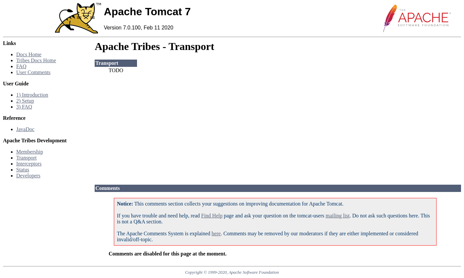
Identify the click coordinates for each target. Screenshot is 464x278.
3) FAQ (24, 107)
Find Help (211, 215)
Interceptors (28, 163)
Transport (26, 158)
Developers (28, 175)
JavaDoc (25, 129)
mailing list (337, 215)
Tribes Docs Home (36, 60)
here (216, 233)
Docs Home (28, 54)
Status (22, 169)
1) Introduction (32, 95)
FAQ (21, 66)
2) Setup (25, 101)
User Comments (33, 72)
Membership (29, 152)
